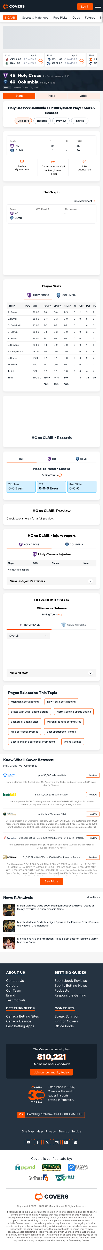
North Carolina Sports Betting (74, 711)
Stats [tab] (19, 95)
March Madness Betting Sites (64, 721)
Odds (76, 17)
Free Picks (60, 17)
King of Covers (66, 1021)
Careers (12, 985)
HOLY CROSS (29, 545)
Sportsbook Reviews (71, 981)
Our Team (13, 990)
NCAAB (10, 17)
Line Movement (83, 200)
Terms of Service (70, 1131)
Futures (90, 17)
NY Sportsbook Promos (24, 731)
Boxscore (23, 120)
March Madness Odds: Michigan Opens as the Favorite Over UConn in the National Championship (57, 924)
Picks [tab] (51, 95)
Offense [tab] (29, 624)
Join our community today (51, 1072)
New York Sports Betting (61, 701)
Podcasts (62, 990)
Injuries (80, 120)
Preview (61, 120)
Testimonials (15, 1000)
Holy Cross (29, 75)
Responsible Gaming (70, 995)
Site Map (28, 1131)
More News (93, 897)
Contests (65, 1008)
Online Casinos (72, 741)
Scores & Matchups (35, 17)
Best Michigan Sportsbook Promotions (33, 741)
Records (42, 120)
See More (51, 881)
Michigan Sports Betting (25, 701)
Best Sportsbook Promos (61, 731)
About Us (15, 972)
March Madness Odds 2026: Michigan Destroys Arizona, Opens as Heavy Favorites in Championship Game (55, 907)
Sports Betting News (71, 985)
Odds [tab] (83, 95)
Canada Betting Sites (22, 1016)
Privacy (51, 1131)
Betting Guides (70, 972)
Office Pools (64, 1026)
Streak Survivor (67, 1016)
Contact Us (15, 981)
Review (93, 775)
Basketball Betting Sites (24, 721)
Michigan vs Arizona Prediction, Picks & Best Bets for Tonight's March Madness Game (57, 940)
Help (40, 1131)
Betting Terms (51, 475)
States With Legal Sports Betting (29, 711)
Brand (10, 995)
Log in (85, 6)
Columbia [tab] (66, 295)
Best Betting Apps (20, 1026)
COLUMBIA (74, 545)
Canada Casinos (18, 1021)
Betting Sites (20, 1008)
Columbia (28, 82)
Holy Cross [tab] (38, 295)
